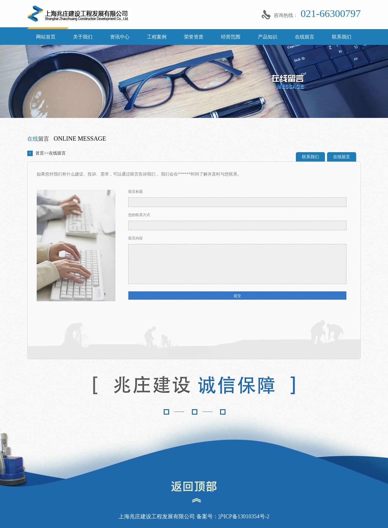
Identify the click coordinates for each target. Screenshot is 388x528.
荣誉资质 (193, 36)
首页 (39, 153)
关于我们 (82, 36)
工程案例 (156, 36)
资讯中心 (119, 36)
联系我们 (341, 36)
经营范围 (230, 36)
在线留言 (304, 36)
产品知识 (267, 36)
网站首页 (45, 36)
